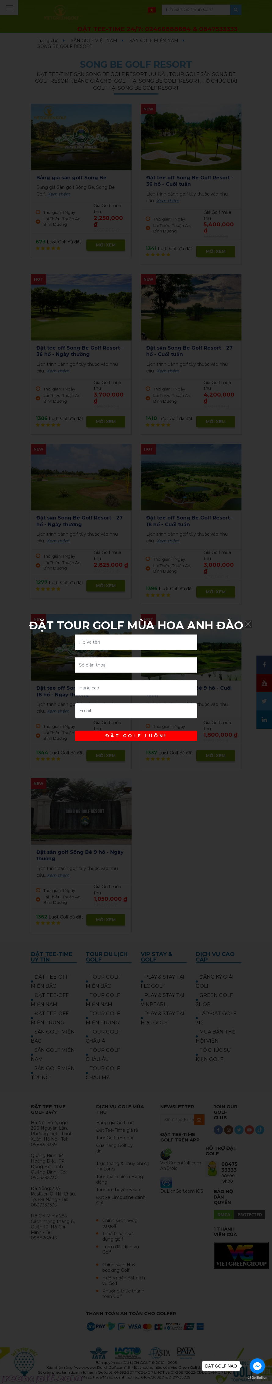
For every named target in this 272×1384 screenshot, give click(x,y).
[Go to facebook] (257, 1366)
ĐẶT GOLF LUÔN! (136, 736)
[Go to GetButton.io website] (257, 1378)
